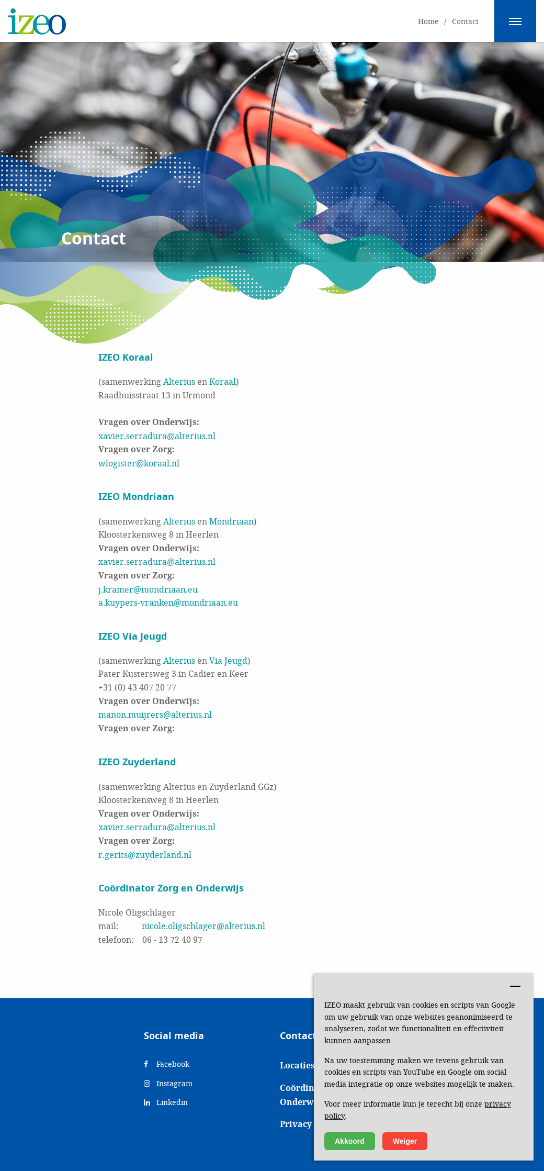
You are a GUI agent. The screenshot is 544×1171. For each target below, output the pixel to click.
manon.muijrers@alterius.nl (155, 714)
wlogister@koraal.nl (138, 463)
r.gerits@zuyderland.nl (144, 854)
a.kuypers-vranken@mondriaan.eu (168, 602)
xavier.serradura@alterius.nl (157, 435)
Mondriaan (231, 521)
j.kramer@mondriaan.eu (148, 589)
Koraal (222, 381)
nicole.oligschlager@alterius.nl (203, 925)
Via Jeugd (228, 660)
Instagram (168, 1083)
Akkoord (350, 1141)
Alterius (179, 381)
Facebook (166, 1064)
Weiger (405, 1141)
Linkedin (166, 1102)
